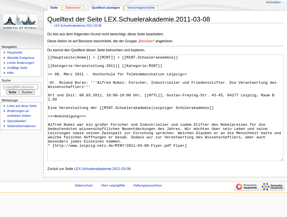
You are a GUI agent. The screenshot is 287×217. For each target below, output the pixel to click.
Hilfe (10, 72)
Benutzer (146, 41)
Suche (6, 80)
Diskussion (73, 7)
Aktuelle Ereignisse (20, 57)
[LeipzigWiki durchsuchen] (20, 86)
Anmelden (273, 2)
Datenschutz (84, 206)
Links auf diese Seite (22, 106)
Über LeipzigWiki (113, 206)
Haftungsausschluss (147, 206)
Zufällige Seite (17, 67)
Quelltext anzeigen (106, 7)
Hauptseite (14, 52)
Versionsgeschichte (141, 7)
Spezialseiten (16, 121)
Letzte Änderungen (20, 62)
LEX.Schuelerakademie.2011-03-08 (77, 25)
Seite (54, 7)
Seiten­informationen (21, 126)
